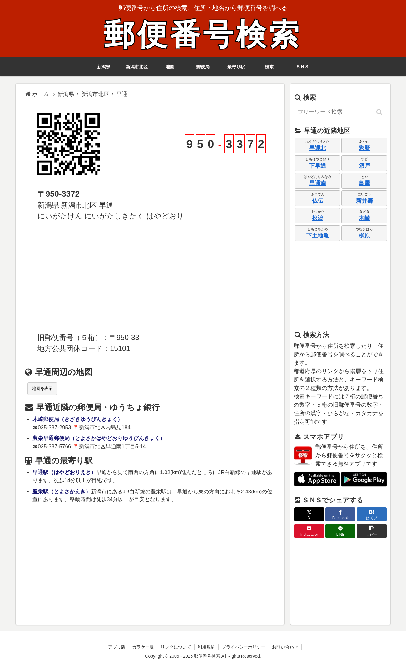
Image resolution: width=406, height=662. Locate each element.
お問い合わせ (285, 647)
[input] (340, 112)
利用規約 (206, 647)
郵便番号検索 (203, 34)
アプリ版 (117, 647)
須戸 (364, 166)
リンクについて (176, 647)
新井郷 (364, 201)
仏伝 (317, 201)
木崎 (364, 218)
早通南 (317, 183)
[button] (379, 111)
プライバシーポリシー (243, 647)
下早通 (317, 166)
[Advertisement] (150, 277)
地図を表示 (42, 388)
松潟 (317, 218)
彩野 (364, 148)
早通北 (317, 148)
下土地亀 (317, 236)
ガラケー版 (143, 647)
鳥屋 (364, 183)
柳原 (364, 236)
